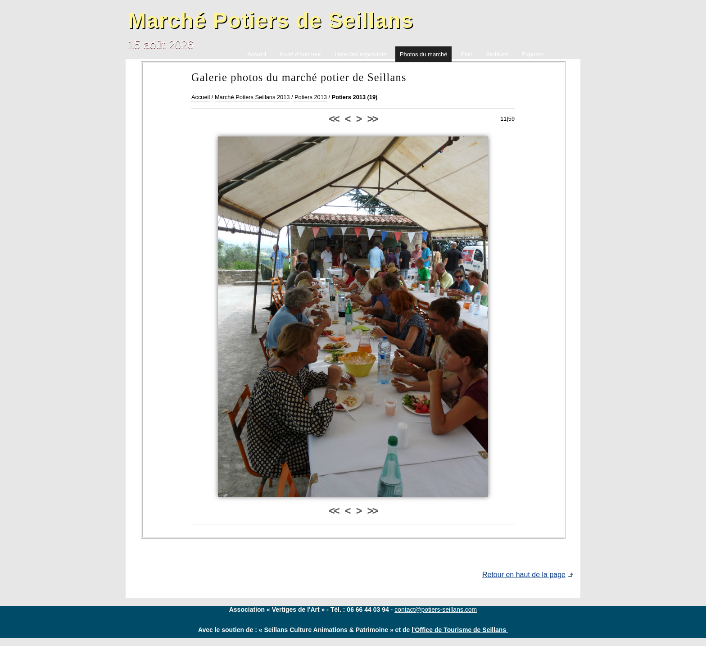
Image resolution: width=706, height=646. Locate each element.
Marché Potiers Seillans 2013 (252, 97)
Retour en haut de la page (524, 574)
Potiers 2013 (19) (355, 97)
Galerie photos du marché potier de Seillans (299, 77)
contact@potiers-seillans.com (435, 609)
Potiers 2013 (310, 97)
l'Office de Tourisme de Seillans (460, 629)
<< (334, 119)
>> (372, 119)
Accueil (200, 97)
